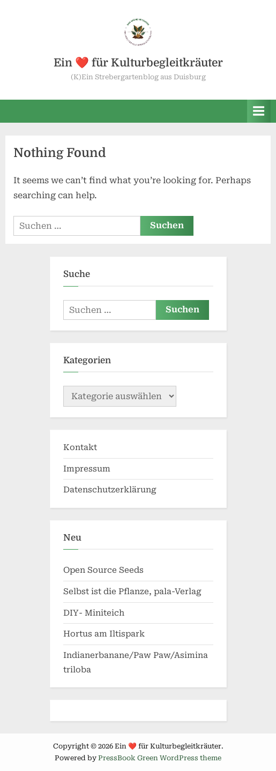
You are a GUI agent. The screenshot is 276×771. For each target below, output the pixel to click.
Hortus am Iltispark (104, 634)
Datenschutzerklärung (109, 490)
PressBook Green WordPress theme (159, 758)
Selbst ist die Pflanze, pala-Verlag (132, 591)
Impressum (86, 469)
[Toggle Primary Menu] (259, 111)
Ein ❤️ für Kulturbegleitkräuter (138, 62)
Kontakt (80, 447)
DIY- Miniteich (93, 613)
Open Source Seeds (103, 570)
